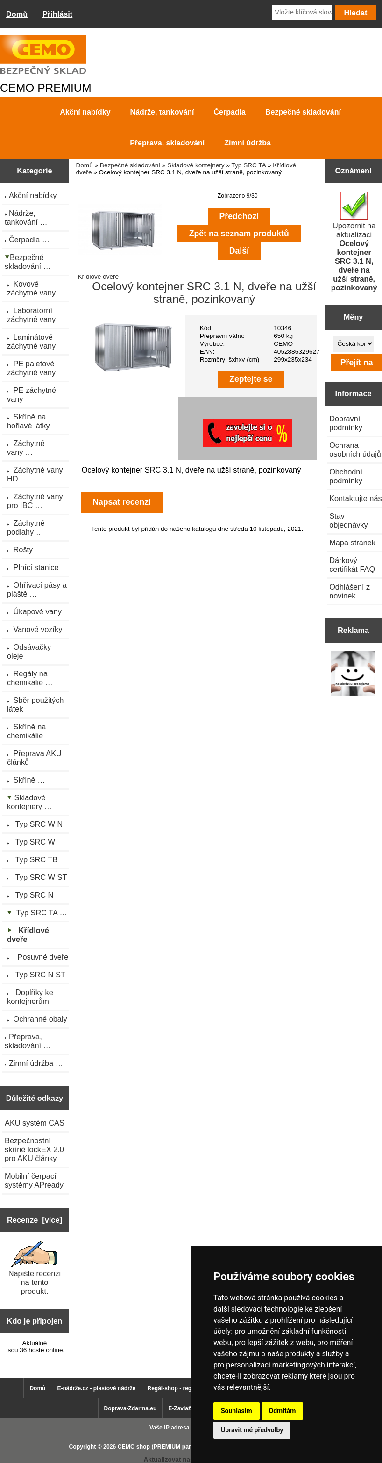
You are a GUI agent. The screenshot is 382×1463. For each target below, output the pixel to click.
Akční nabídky (85, 112)
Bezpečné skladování (130, 165)
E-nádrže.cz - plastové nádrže (96, 1388)
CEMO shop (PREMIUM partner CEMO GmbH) (179, 1446)
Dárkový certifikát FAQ (352, 564)
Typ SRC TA (248, 165)
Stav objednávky (348, 520)
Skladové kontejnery (195, 165)
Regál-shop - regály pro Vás (184, 1388)
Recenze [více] (34, 1220)
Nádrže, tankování (162, 112)
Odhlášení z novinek (349, 591)
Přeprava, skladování (167, 143)
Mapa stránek (352, 542)
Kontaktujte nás (355, 498)
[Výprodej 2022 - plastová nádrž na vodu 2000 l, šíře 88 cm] (353, 674)
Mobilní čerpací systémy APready (34, 1180)
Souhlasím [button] (236, 1411)
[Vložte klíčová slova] (302, 12)
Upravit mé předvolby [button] (252, 1430)
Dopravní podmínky (345, 423)
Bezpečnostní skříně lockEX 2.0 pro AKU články (34, 1149)
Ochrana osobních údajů (355, 449)
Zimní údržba (247, 143)
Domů (17, 14)
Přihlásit (57, 14)
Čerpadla (230, 112)
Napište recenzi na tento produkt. (34, 1268)
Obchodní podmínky (345, 476)
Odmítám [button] (282, 1411)
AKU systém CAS (34, 1123)
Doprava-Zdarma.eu (130, 1408)
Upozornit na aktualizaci (354, 242)
